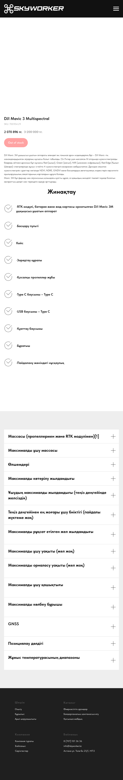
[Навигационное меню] (116, 9)
